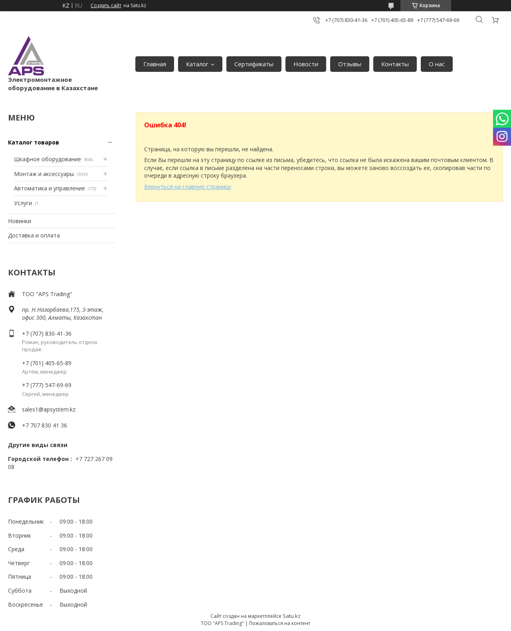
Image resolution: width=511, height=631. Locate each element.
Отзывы (349, 64)
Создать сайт (106, 5)
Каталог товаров (33, 142)
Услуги (23, 203)
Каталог (197, 64)
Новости (305, 64)
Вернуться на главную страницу (187, 186)
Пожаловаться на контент (279, 623)
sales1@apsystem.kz (48, 409)
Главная (154, 64)
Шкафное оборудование (47, 159)
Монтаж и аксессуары (44, 174)
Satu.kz (292, 615)
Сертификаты (253, 64)
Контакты (395, 64)
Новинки (19, 221)
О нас (437, 64)
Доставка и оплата (34, 235)
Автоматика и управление (49, 188)
